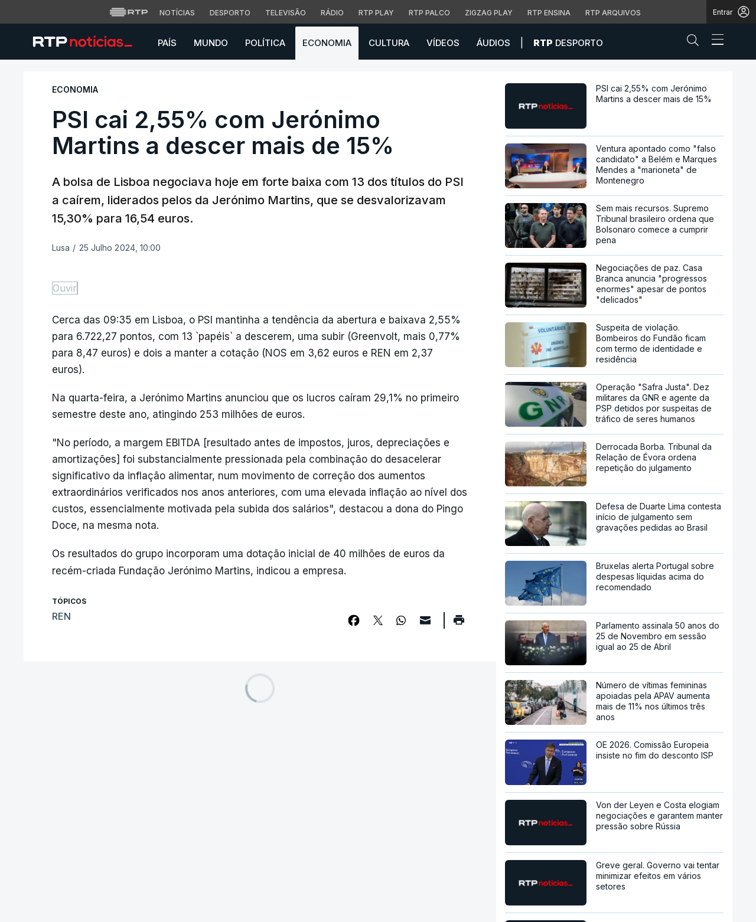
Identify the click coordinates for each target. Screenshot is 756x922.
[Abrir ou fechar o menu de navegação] (714, 41)
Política (265, 42)
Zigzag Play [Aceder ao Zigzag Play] (489, 12)
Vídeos (443, 42)
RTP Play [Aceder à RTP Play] (376, 12)
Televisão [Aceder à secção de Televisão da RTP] (285, 12)
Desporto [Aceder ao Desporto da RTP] (230, 12)
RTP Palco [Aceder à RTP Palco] (429, 12)
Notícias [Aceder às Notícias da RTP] (177, 12)
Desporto (568, 42)
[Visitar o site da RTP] (129, 12)
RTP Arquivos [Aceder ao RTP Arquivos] (613, 12)
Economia (326, 42)
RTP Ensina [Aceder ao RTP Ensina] (549, 12)
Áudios (493, 42)
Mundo (211, 42)
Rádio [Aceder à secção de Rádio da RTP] (332, 12)
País (167, 42)
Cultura (389, 42)
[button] (696, 42)
